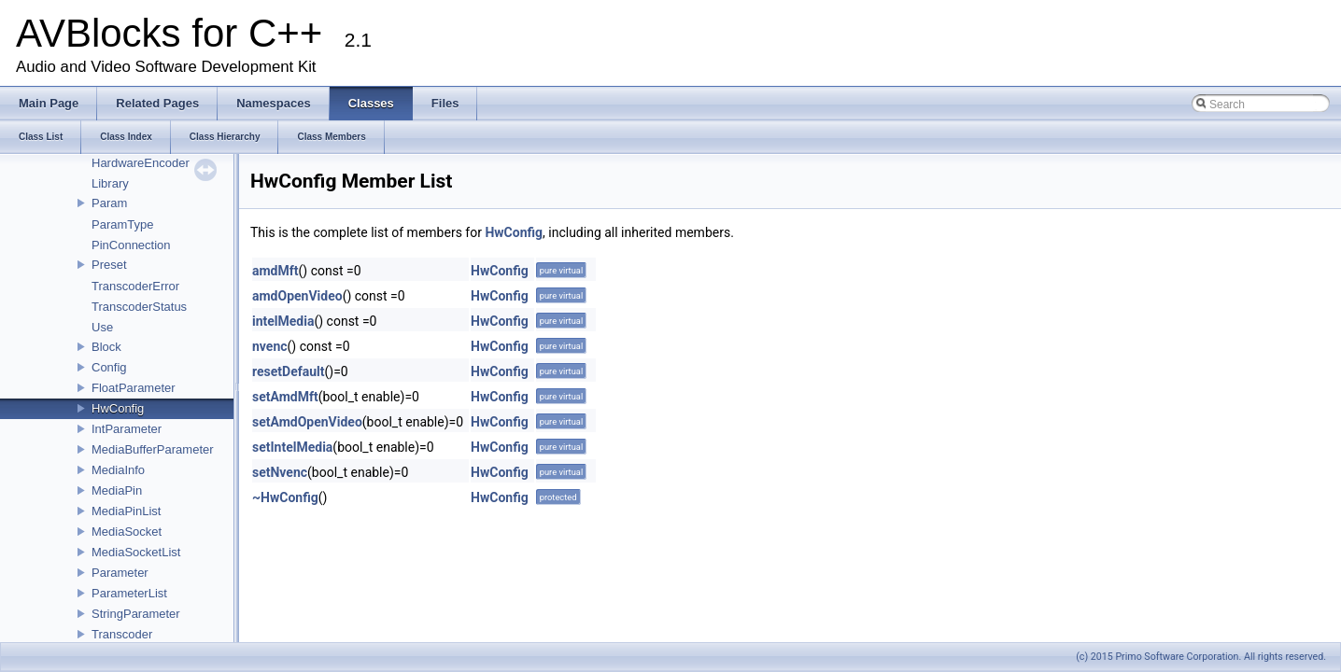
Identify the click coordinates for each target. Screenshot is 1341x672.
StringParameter (136, 614)
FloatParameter (134, 388)
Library (110, 183)
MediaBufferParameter (153, 449)
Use (102, 327)
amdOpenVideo (297, 295)
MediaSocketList (136, 552)
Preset (109, 265)
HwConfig (118, 408)
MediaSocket (127, 532)
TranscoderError (135, 286)
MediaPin (117, 490)
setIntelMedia (292, 447)
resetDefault (288, 371)
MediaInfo (118, 470)
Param (109, 203)
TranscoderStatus (139, 307)
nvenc (270, 346)
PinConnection (131, 245)
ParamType (122, 224)
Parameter (120, 573)
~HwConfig (285, 497)
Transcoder (122, 634)
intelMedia (283, 321)
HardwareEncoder (141, 163)
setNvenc (279, 472)
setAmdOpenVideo (307, 421)
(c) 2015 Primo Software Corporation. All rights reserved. (1201, 657)
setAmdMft (285, 396)
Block (106, 347)
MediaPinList (126, 511)
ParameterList (129, 593)
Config (109, 367)
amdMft (275, 270)
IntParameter (127, 429)
